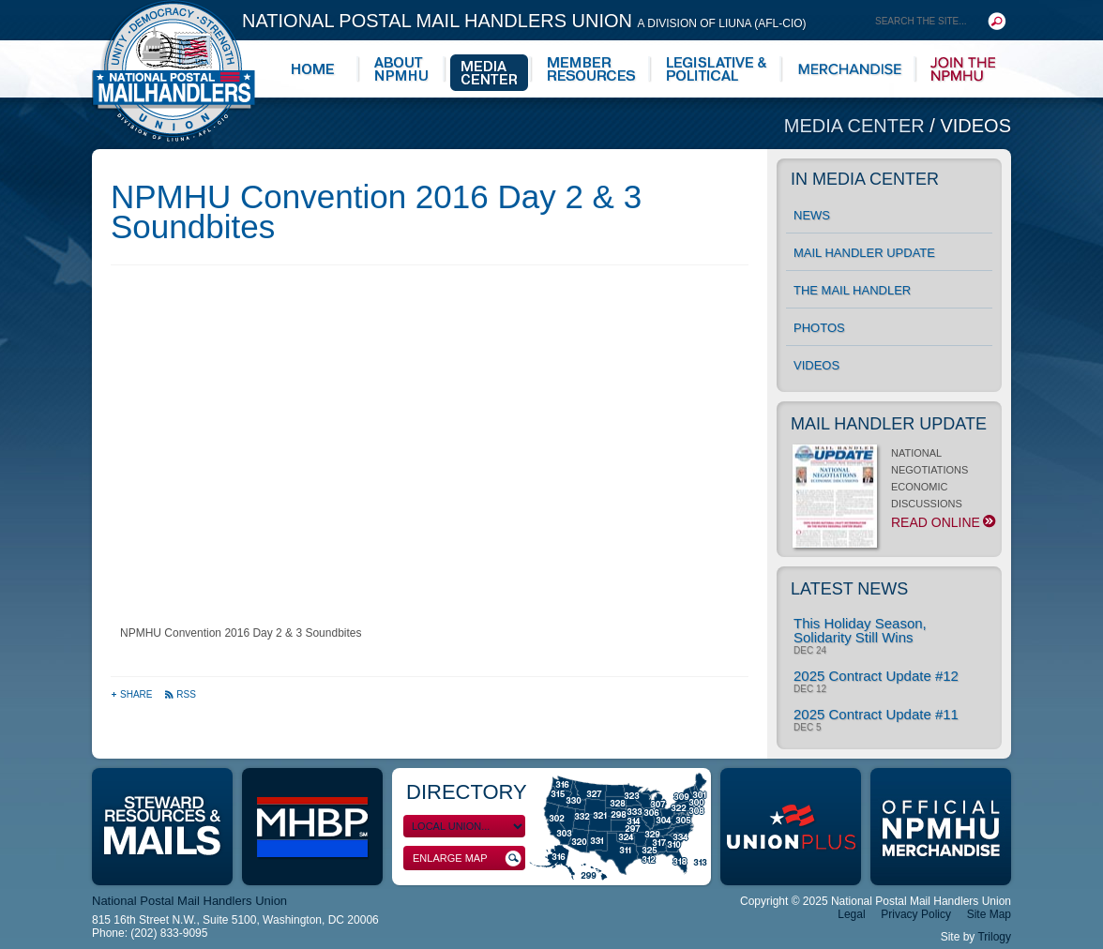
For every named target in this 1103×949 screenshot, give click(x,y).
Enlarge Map (467, 858)
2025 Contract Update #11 (876, 714)
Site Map (989, 914)
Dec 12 (809, 689)
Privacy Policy (916, 914)
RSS (180, 694)
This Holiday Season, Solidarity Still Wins (860, 630)
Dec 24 (809, 650)
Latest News (849, 589)
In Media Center (865, 179)
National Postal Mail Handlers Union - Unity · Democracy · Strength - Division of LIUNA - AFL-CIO (173, 71)
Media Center (857, 125)
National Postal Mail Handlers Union (524, 20)
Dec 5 (807, 727)
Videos (975, 125)
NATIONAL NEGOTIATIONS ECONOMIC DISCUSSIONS (892, 493)
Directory (466, 792)
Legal (851, 914)
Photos (819, 328)
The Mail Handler (852, 290)
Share (133, 694)
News (811, 215)
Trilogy (994, 936)
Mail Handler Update (864, 253)
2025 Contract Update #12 (876, 676)
